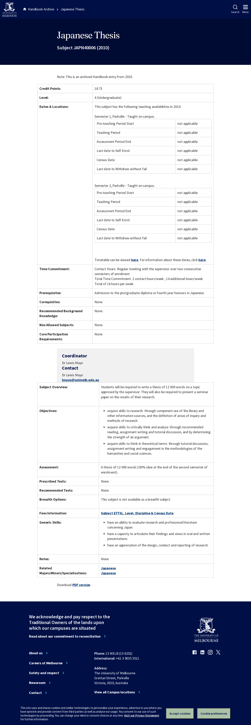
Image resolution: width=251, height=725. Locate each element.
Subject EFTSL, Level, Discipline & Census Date (137, 513)
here (134, 260)
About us (36, 653)
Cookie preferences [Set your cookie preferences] (214, 713)
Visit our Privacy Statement (141, 715)
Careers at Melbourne (46, 663)
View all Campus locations (114, 692)
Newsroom (37, 683)
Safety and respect (44, 673)
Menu (245, 9)
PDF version (81, 585)
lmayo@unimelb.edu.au (80, 380)
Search (235, 9)
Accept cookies (179, 713)
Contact (35, 693)
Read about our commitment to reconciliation (65, 636)
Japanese (108, 568)
